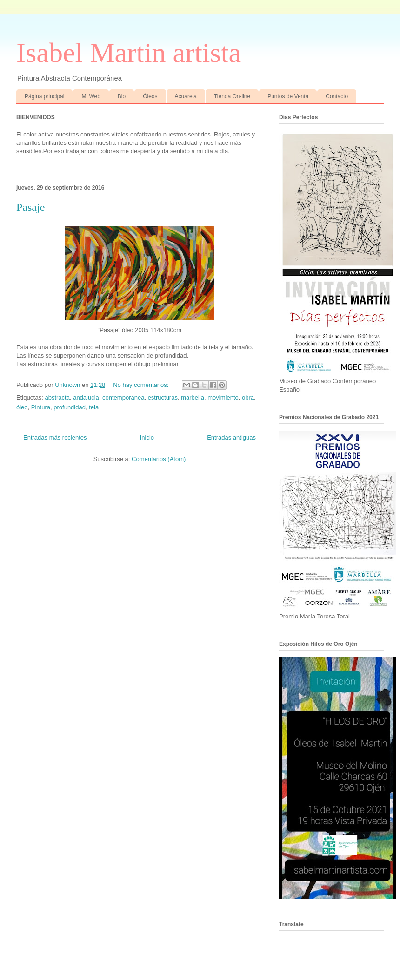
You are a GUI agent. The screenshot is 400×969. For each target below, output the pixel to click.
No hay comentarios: (141, 384)
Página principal (44, 96)
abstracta (57, 397)
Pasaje (30, 207)
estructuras (163, 397)
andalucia (86, 397)
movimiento (222, 397)
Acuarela (186, 96)
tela (94, 407)
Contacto (337, 96)
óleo (22, 407)
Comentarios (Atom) (159, 458)
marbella (192, 397)
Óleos (150, 96)
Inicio (147, 437)
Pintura (40, 407)
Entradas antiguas (231, 437)
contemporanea (123, 397)
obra (248, 397)
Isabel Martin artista (128, 52)
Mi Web (90, 96)
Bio (122, 96)
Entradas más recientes (55, 437)
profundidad (69, 407)
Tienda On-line (232, 96)
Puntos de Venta (287, 96)
